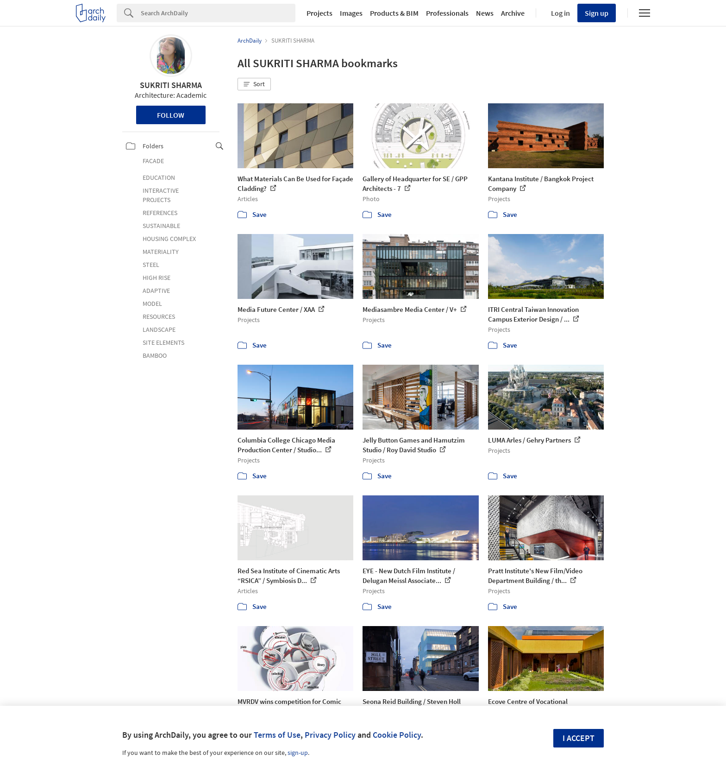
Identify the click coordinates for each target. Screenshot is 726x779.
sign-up (298, 752)
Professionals (447, 13)
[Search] (218, 13)
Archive (513, 13)
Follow (170, 115)
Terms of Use (277, 734)
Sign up (596, 13)
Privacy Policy (330, 734)
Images (351, 13)
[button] (254, 84)
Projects (319, 13)
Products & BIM (394, 13)
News (485, 13)
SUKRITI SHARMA (171, 85)
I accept (579, 738)
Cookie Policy (397, 734)
